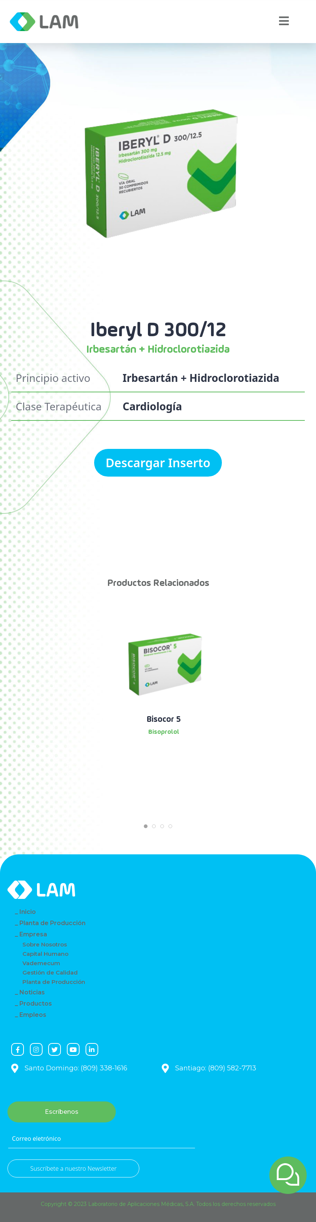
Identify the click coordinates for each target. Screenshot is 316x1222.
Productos (35, 1003)
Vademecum (41, 963)
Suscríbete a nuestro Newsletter (73, 1168)
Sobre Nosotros (44, 944)
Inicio (27, 911)
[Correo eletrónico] (101, 1139)
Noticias (32, 992)
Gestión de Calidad (50, 972)
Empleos (32, 1014)
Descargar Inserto (158, 463)
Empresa (33, 934)
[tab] (146, 826)
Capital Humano (45, 953)
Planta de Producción (52, 923)
